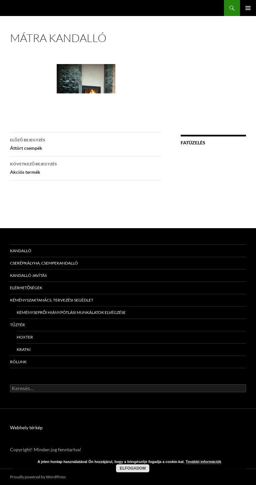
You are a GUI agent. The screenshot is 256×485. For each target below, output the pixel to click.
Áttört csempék (85, 143)
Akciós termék (85, 167)
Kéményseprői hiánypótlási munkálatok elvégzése (71, 312)
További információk (203, 462)
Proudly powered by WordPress (38, 476)
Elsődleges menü (248, 8)
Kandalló (20, 250)
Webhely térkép (26, 427)
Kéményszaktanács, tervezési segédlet (51, 300)
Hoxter (25, 337)
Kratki (24, 349)
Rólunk (18, 361)
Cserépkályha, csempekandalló (44, 263)
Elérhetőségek (26, 287)
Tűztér (17, 324)
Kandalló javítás (28, 275)
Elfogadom (133, 468)
